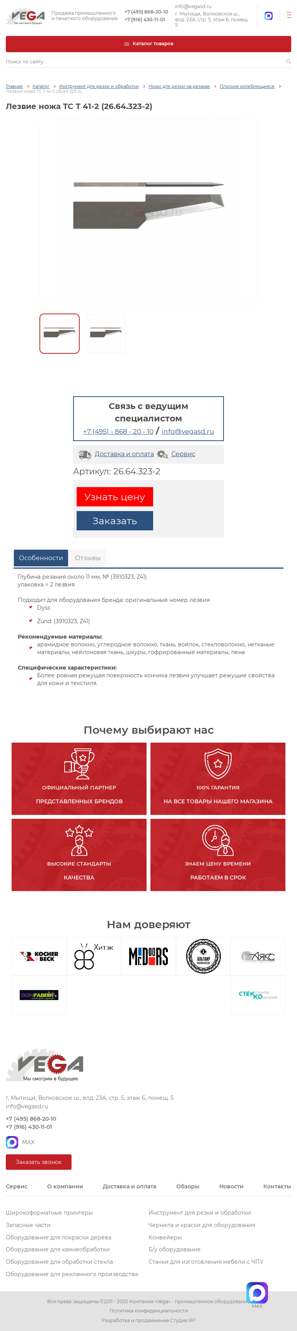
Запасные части (28, 1225)
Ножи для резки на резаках (179, 86)
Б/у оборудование (174, 1249)
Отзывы (88, 558)
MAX (20, 1142)
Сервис (175, 454)
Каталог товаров (148, 43)
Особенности (41, 558)
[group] (149, 211)
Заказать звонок (38, 1162)
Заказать (114, 521)
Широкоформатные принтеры (49, 1212)
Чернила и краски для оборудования (201, 1225)
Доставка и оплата (115, 454)
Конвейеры (165, 1237)
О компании (65, 1186)
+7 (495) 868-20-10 (146, 12)
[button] (288, 62)
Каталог (41, 86)
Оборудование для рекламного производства (72, 1274)
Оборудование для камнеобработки (58, 1249)
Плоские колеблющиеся (247, 86)
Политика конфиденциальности (148, 1311)
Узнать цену (114, 497)
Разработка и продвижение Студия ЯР (149, 1320)
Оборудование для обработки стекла (59, 1261)
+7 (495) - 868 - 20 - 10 (118, 431)
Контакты (277, 1186)
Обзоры (188, 1186)
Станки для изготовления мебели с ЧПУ (206, 1261)
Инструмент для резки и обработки (99, 86)
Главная (14, 86)
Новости (231, 1186)
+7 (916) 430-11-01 (145, 19)
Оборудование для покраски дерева (58, 1237)
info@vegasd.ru (193, 6)
